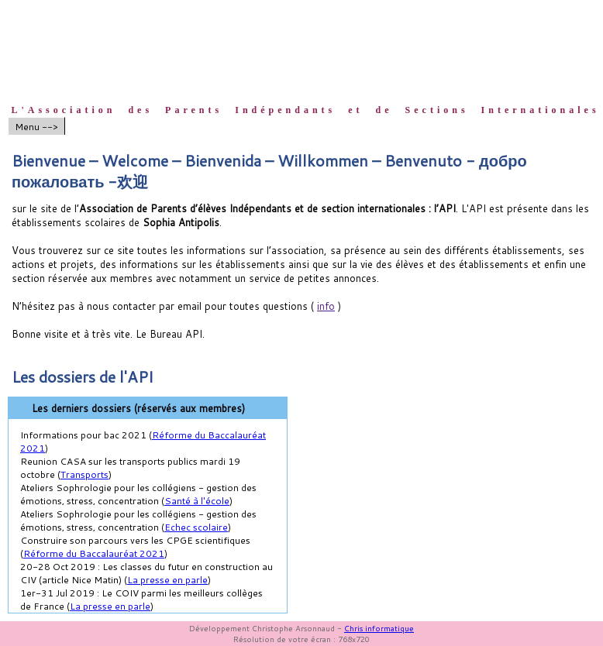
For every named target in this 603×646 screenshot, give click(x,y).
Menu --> (36, 126)
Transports (84, 474)
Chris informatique (379, 628)
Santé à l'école (196, 500)
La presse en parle (167, 579)
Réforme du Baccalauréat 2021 (93, 553)
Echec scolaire (196, 527)
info (326, 306)
